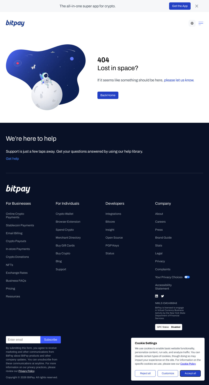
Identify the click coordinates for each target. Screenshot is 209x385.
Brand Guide (163, 237)
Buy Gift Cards (65, 245)
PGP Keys (112, 245)
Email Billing (14, 233)
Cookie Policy (188, 363)
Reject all (145, 373)
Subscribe (50, 339)
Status (110, 253)
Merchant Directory (68, 237)
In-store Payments (18, 248)
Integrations (113, 213)
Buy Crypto (63, 253)
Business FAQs (16, 280)
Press (159, 229)
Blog (59, 261)
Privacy (160, 261)
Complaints (162, 269)
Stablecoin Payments (20, 225)
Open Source (114, 237)
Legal (158, 253)
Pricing (10, 288)
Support (61, 269)
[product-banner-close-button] (196, 6)
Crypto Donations (17, 256)
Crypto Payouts (16, 241)
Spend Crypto (65, 229)
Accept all (190, 373)
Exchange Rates (17, 272)
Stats (158, 245)
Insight (110, 229)
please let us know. (179, 80)
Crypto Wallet (64, 213)
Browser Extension (68, 221)
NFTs (9, 264)
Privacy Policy (26, 371)
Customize (168, 373)
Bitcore (110, 221)
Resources (13, 296)
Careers (160, 221)
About (159, 213)
